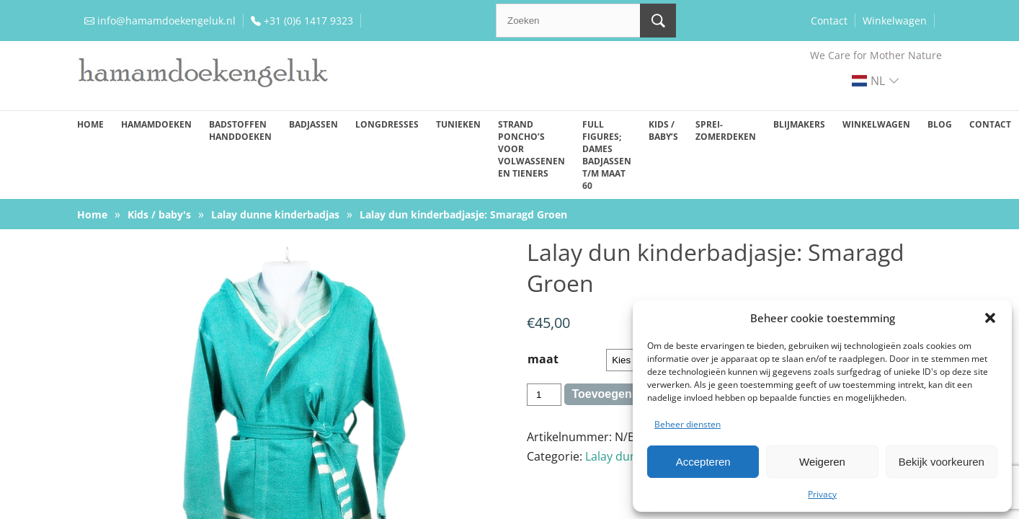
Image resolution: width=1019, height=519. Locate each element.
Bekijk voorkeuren (941, 462)
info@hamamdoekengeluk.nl (166, 20)
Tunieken (458, 124)
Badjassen (313, 124)
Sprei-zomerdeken (725, 130)
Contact (829, 20)
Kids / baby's (159, 214)
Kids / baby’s (663, 130)
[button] (990, 318)
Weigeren (822, 462)
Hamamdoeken (156, 124)
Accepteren (703, 462)
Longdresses (387, 124)
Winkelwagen (895, 20)
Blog (939, 124)
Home (90, 124)
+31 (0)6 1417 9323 (308, 20)
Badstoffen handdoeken (240, 130)
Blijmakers (799, 124)
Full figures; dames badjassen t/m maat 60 (606, 155)
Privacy (822, 494)
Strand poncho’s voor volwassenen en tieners (531, 148)
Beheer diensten (687, 424)
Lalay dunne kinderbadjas (275, 214)
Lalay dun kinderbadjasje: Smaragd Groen (463, 214)
